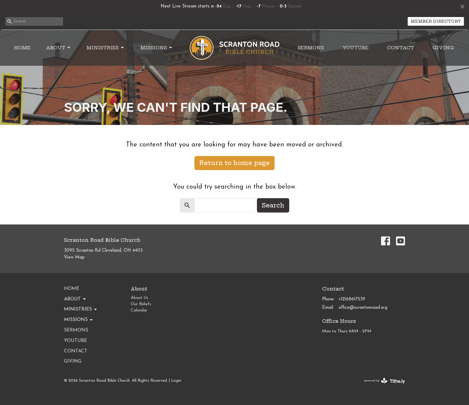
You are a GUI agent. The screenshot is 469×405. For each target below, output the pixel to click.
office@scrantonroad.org (363, 307)
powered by (384, 381)
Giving (443, 48)
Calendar (139, 310)
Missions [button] (79, 320)
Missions (156, 48)
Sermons (311, 48)
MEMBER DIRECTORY (436, 21)
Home (22, 48)
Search (273, 205)
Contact (400, 48)
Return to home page (234, 162)
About (58, 48)
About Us (139, 298)
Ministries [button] (81, 310)
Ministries (105, 48)
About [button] (75, 299)
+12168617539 (352, 299)
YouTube (355, 48)
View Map (74, 257)
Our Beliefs (141, 304)
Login (176, 381)
